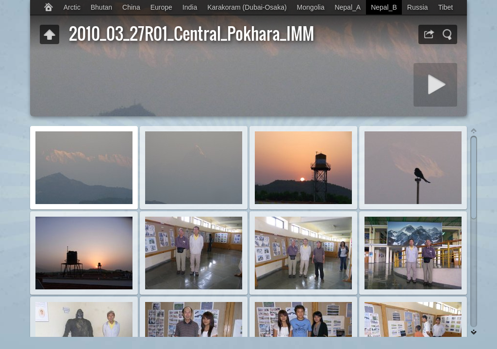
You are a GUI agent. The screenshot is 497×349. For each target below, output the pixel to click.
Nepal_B (384, 7)
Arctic (72, 7)
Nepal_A (347, 7)
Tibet (445, 7)
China (131, 7)
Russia (417, 7)
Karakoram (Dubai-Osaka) (246, 7)
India (189, 7)
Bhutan (101, 7)
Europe (161, 7)
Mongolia (311, 7)
